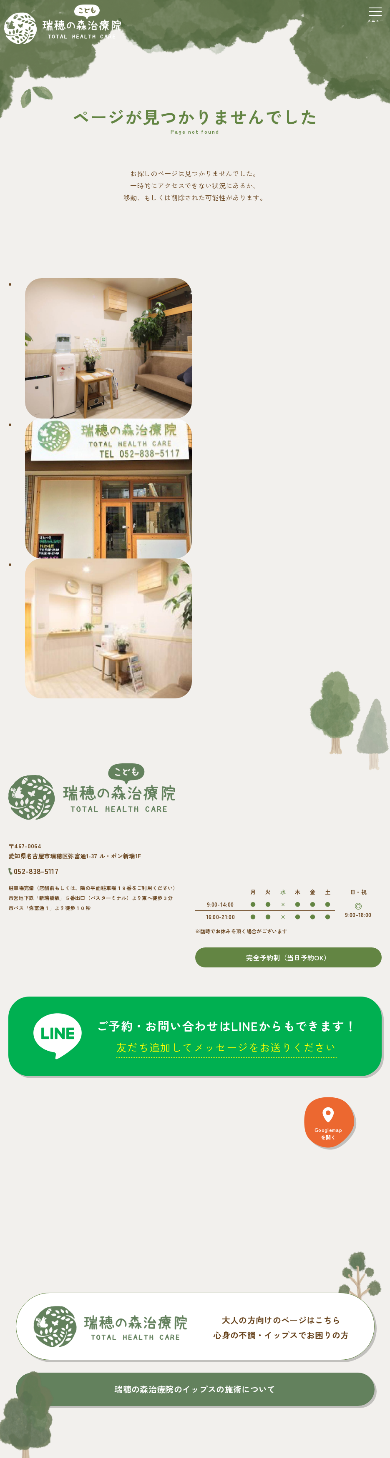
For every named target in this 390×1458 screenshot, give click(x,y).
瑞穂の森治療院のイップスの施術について (194, 1389)
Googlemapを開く (328, 1133)
